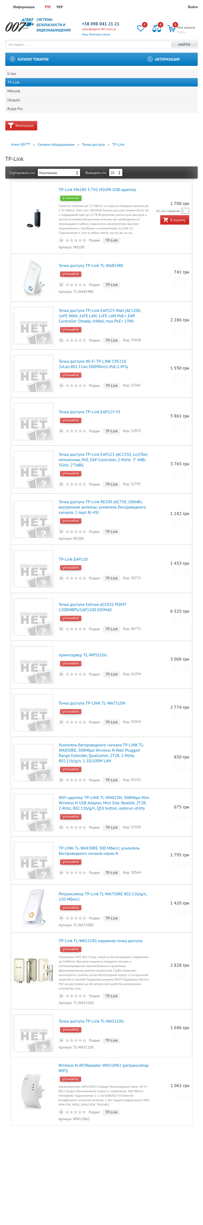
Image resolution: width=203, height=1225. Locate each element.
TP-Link (14, 86)
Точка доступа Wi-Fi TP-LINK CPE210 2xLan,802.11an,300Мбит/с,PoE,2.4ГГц (93, 365)
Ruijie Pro (15, 119)
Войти (193, 6)
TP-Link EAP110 (72, 550)
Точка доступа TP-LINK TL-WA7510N (91, 685)
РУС (48, 6)
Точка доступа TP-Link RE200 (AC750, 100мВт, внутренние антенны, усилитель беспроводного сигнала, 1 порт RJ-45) (102, 501)
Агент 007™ (20, 156)
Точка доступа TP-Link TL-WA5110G (90, 987)
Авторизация (167, 59)
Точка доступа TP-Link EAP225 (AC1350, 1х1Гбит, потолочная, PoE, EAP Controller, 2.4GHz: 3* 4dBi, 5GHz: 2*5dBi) (102, 456)
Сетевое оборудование (56, 156)
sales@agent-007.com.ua (99, 29)
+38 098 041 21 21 (100, 24)
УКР (59, 6)
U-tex (12, 74)
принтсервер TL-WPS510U (82, 640)
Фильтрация (24, 137)
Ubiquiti (14, 108)
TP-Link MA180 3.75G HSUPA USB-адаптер (97, 199)
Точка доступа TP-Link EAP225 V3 (89, 411)
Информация (24, 6)
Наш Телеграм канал (96, 34)
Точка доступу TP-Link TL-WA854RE (90, 272)
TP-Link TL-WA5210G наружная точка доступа (100, 910)
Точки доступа (93, 156)
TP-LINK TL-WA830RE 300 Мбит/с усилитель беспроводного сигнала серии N (98, 825)
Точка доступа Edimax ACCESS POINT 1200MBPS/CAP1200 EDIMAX (92, 595)
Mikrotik (14, 97)
